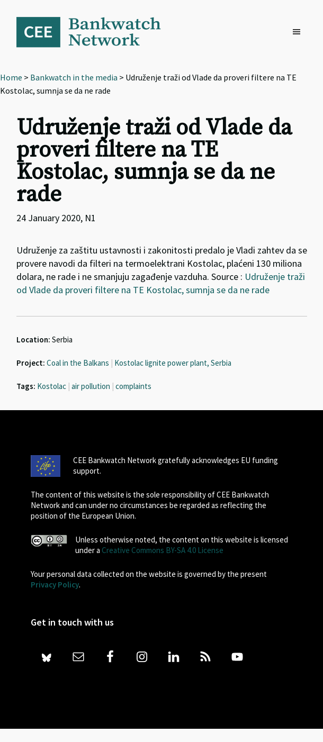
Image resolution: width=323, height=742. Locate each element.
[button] (299, 32)
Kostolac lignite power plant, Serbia (172, 363)
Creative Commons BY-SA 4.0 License (162, 550)
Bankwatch (95, 32)
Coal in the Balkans (78, 363)
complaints (133, 386)
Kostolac (51, 386)
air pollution (90, 386)
